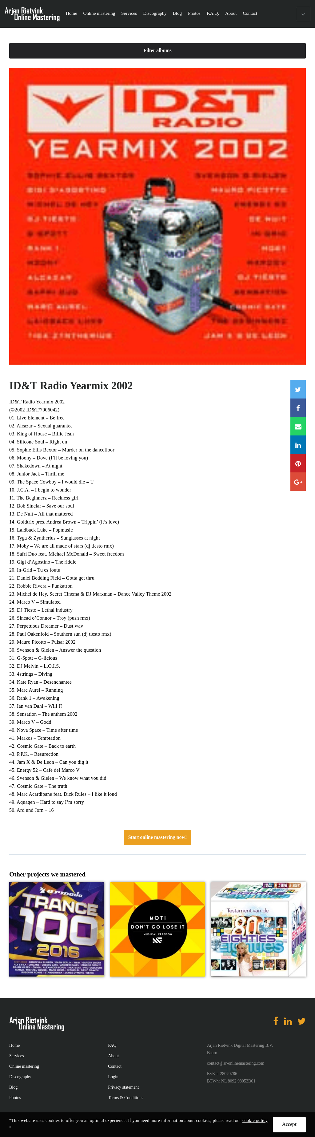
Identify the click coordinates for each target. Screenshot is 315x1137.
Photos (194, 13)
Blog (177, 13)
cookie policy (254, 1120)
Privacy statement (123, 1087)
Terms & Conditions (125, 1097)
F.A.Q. (213, 13)
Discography (155, 13)
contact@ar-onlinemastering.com (235, 1063)
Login (113, 1076)
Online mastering (99, 13)
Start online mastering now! (157, 837)
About (231, 13)
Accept (289, 1124)
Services (129, 13)
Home (71, 13)
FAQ (112, 1045)
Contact (250, 13)
